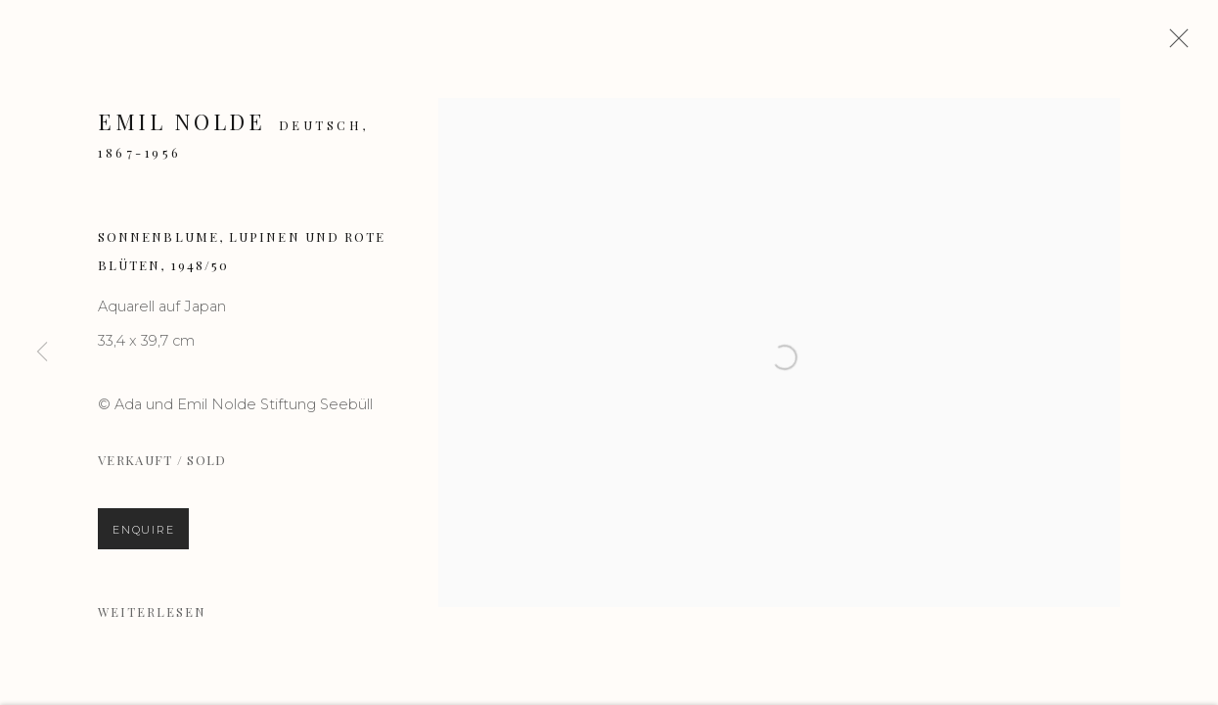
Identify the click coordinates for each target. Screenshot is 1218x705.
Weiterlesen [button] (151, 618)
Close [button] (1178, 44)
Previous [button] (42, 352)
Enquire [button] (143, 536)
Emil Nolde (181, 129)
